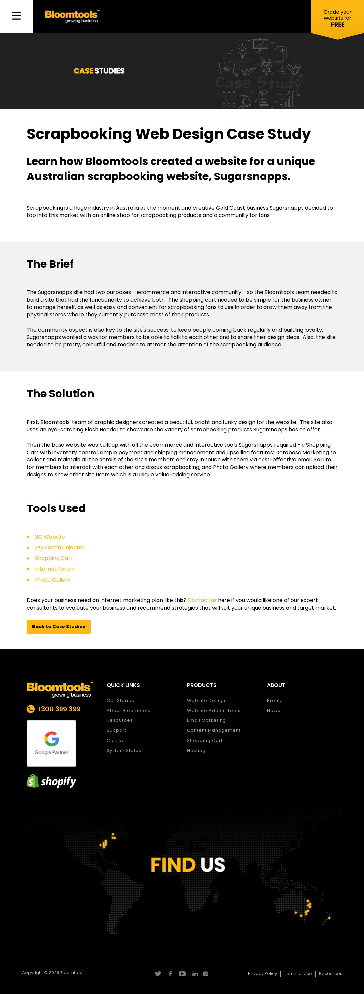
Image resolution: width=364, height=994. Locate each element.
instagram (206, 973)
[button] (59, 627)
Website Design (206, 700)
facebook (169, 973)
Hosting (196, 750)
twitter (157, 973)
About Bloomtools (128, 710)
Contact (116, 740)
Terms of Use (298, 974)
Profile (275, 700)
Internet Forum (55, 569)
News (273, 710)
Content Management (214, 730)
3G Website (50, 536)
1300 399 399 (59, 708)
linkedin (194, 973)
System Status (124, 750)
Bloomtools (72, 973)
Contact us (202, 600)
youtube (182, 973)
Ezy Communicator (60, 547)
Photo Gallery (53, 579)
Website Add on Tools (214, 710)
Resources (120, 720)
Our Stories (120, 700)
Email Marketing (206, 720)
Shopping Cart (54, 558)
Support (116, 730)
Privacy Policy (262, 974)
